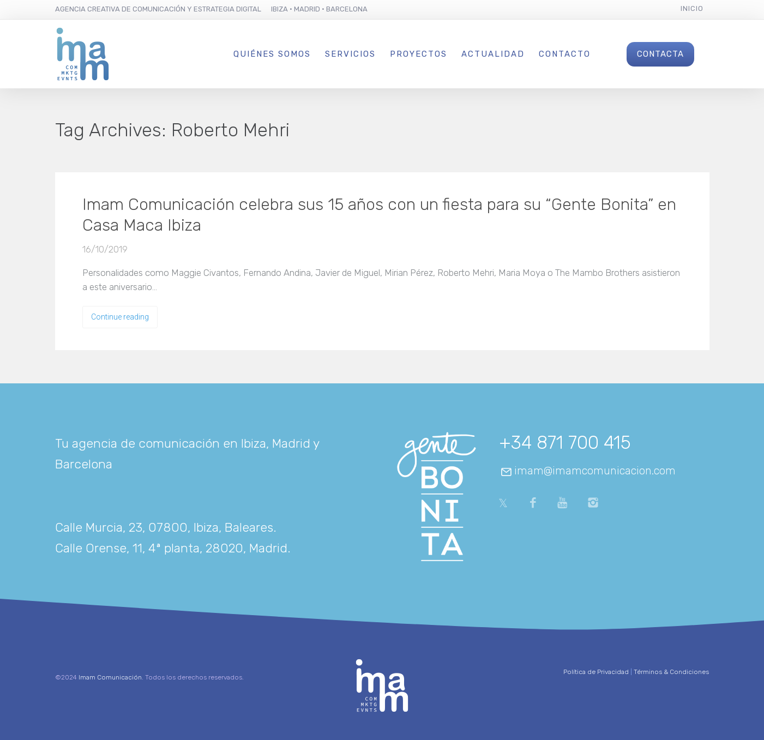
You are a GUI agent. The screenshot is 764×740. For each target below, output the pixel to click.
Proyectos (418, 54)
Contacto (565, 54)
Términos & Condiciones (671, 672)
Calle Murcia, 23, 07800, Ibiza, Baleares (164, 527)
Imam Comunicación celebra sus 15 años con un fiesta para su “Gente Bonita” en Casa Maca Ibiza (379, 215)
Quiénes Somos (272, 54)
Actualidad (493, 54)
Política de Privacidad (596, 672)
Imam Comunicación (110, 677)
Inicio (692, 8)
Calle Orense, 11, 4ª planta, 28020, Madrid (171, 548)
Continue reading (120, 316)
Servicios (350, 54)
